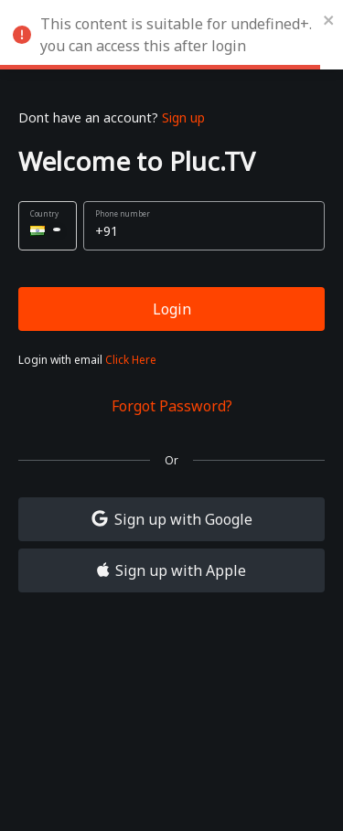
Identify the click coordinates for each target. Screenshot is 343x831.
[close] (329, 18)
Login (172, 309)
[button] (47, 226)
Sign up (183, 117)
